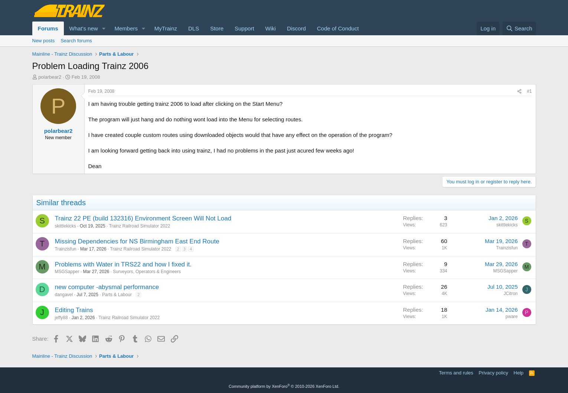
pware (512, 316)
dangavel (64, 294)
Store (216, 28)
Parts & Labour (117, 294)
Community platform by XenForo (284, 386)
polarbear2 (49, 77)
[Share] (519, 91)
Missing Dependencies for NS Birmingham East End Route (137, 241)
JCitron (510, 293)
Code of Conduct (338, 28)
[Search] (519, 28)
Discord (296, 28)
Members (126, 28)
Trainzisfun (65, 249)
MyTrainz (165, 28)
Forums (48, 28)
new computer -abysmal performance (107, 287)
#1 (529, 91)
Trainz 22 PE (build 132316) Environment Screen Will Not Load (143, 218)
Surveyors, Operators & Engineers (147, 271)
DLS (193, 28)
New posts (43, 40)
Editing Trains (74, 310)
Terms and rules (456, 373)
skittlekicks (65, 226)
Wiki (270, 28)
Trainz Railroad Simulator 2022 (139, 226)
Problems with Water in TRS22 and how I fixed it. (123, 264)
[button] (103, 28)
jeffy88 (61, 317)
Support (244, 28)
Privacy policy (493, 373)
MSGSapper (67, 271)
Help (518, 373)
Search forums (76, 40)
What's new (83, 28)
